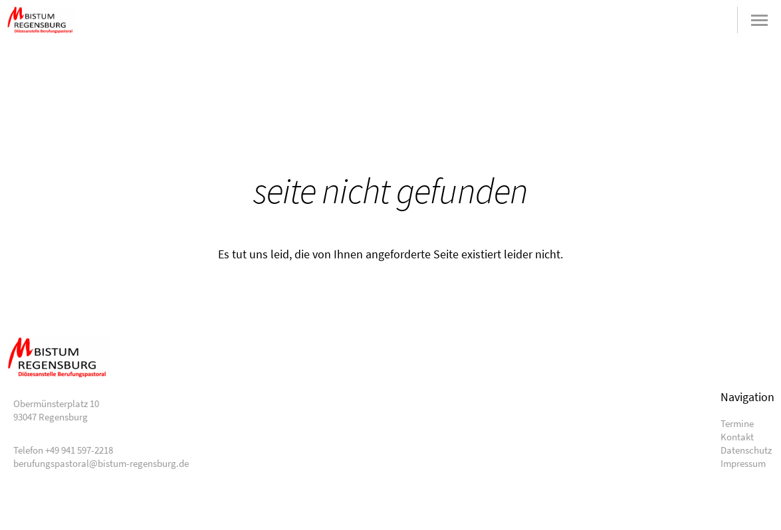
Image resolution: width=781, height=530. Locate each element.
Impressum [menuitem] (743, 463)
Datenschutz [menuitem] (746, 450)
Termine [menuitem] (737, 423)
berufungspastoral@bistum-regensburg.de (650, 20)
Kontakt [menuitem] (737, 436)
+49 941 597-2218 (683, 20)
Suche (715, 20)
